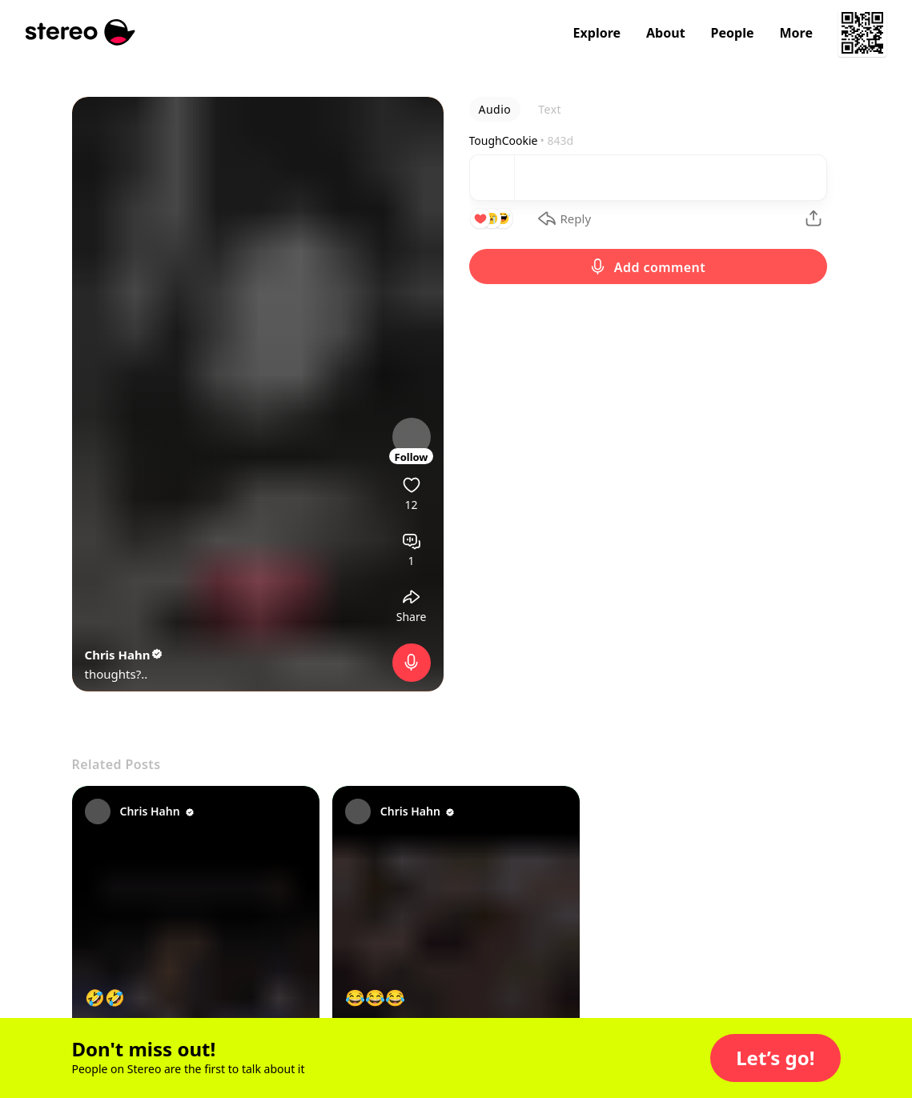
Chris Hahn (125, 655)
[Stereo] (80, 32)
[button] (775, 1058)
